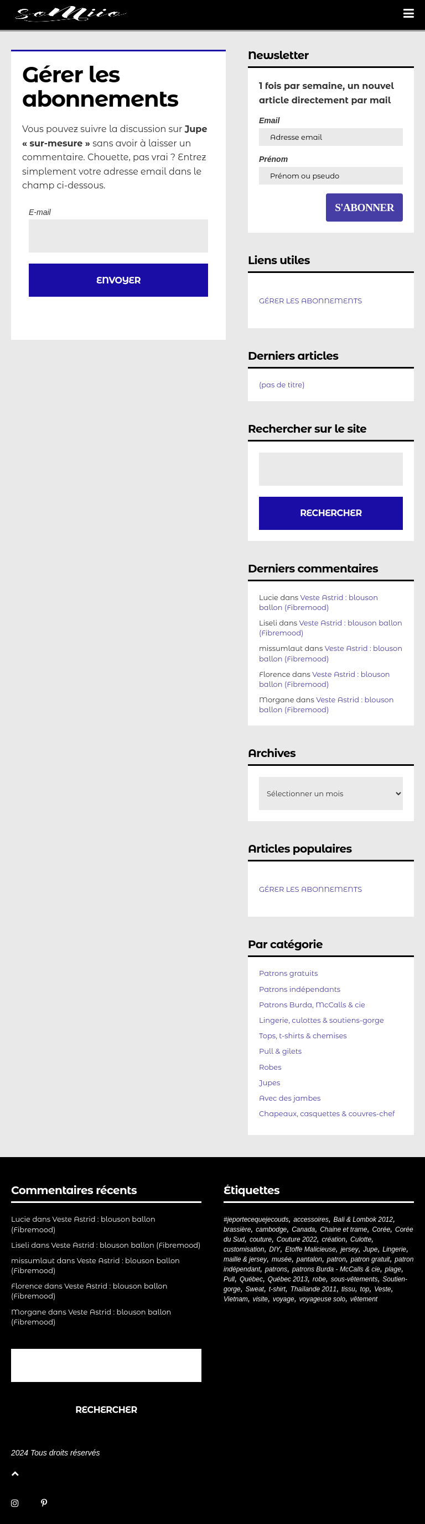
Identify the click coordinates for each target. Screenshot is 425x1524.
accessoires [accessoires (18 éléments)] (310, 1219)
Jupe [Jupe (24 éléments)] (370, 1249)
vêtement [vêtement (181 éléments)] (363, 1299)
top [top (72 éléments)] (365, 1289)
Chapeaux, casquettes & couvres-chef (327, 1113)
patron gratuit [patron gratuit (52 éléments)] (370, 1259)
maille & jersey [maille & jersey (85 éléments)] (245, 1259)
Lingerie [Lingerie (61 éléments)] (394, 1249)
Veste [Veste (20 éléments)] (382, 1289)
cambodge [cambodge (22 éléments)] (271, 1229)
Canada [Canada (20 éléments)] (303, 1229)
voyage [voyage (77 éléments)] (283, 1299)
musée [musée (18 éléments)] (282, 1259)
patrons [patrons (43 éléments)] (276, 1269)
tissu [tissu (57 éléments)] (348, 1289)
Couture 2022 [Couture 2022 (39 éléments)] (297, 1239)
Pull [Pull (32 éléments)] (229, 1279)
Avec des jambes (289, 1098)
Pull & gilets (280, 1051)
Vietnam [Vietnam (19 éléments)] (236, 1299)
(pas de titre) (282, 384)
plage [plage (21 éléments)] (393, 1269)
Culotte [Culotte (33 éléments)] (360, 1239)
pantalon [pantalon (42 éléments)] (309, 1259)
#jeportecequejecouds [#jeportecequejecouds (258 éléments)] (256, 1219)
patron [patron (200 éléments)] (336, 1259)
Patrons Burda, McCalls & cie (312, 1004)
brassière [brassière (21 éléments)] (237, 1229)
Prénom (273, 159)
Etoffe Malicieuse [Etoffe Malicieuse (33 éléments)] (310, 1249)
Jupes (269, 1082)
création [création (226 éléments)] (333, 1239)
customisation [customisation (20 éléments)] (244, 1249)
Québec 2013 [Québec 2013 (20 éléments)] (288, 1279)
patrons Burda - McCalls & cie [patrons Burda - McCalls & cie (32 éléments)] (336, 1269)
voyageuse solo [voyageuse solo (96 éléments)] (322, 1299)
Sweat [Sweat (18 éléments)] (255, 1289)
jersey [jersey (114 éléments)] (349, 1249)
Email (269, 120)
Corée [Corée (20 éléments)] (381, 1229)
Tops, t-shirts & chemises (303, 1035)
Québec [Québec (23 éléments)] (251, 1279)
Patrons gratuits (288, 973)
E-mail (40, 212)
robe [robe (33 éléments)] (319, 1279)
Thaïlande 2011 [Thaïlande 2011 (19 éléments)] (313, 1289)
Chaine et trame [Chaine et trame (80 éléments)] (343, 1229)
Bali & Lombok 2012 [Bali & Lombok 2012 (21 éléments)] (363, 1219)
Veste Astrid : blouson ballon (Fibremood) (126, 1245)
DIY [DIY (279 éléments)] (274, 1249)
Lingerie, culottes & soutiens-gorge (321, 1020)
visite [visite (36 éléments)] (260, 1299)
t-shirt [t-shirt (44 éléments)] (277, 1289)
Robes (270, 1067)
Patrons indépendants (299, 989)
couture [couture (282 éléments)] (261, 1239)
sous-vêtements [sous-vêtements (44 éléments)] (354, 1279)
